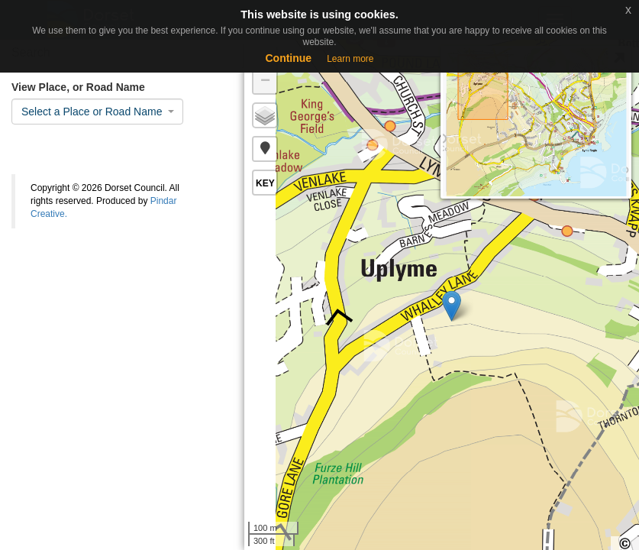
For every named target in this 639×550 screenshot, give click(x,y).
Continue (288, 58)
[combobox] (97, 112)
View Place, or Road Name (78, 87)
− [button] (265, 81)
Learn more (350, 58)
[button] (264, 149)
